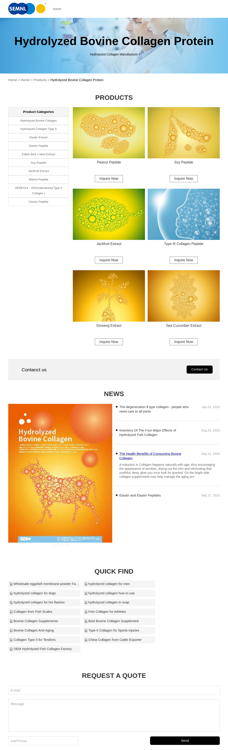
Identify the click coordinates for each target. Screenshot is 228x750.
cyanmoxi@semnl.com (160, 740)
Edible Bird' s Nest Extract (38, 154)
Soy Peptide (183, 162)
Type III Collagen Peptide (184, 244)
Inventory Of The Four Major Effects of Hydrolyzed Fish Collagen (147, 433)
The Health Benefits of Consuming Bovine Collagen (150, 456)
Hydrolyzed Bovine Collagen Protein (77, 80)
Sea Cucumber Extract (184, 326)
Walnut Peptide (38, 179)
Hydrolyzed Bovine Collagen (38, 120)
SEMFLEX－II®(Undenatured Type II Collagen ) (38, 190)
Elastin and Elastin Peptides (140, 496)
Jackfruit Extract (109, 244)
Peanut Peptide (109, 162)
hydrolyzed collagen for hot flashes (108, 594)
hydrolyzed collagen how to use (35, 594)
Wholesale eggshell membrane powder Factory (43, 585)
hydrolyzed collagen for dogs (175, 585)
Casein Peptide (38, 202)
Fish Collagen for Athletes (102, 603)
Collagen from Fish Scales (31, 603)
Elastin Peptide (38, 145)
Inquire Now (108, 178)
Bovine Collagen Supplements (176, 603)
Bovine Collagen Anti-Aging (103, 613)
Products (40, 80)
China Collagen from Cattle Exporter (110, 622)
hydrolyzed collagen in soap (174, 594)
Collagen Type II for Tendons (33, 622)
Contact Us (199, 370)
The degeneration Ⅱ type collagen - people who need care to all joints (154, 410)
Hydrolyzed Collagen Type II (38, 129)
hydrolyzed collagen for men (104, 585)
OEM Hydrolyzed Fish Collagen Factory (183, 622)
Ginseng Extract (109, 326)
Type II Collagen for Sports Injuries (180, 613)
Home (59, 9)
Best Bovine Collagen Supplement (37, 613)
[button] (53, 545)
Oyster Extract (38, 137)
